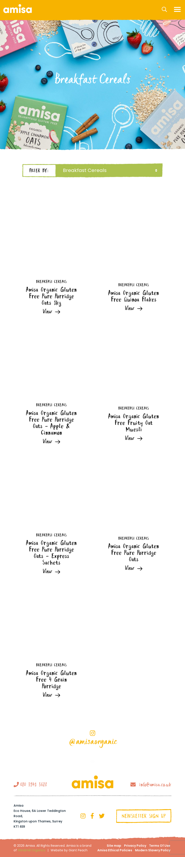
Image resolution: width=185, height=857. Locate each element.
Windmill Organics (31, 850)
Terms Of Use (159, 845)
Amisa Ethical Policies (114, 850)
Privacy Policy (135, 845)
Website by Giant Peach (69, 850)
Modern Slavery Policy (152, 850)
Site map (114, 845)
